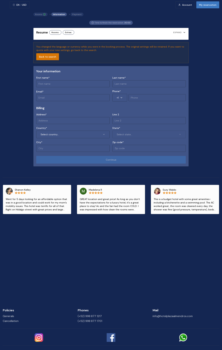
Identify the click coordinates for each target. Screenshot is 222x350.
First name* (43, 77)
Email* (40, 91)
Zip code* (118, 142)
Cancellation (11, 321)
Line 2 (115, 114)
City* (39, 142)
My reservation (207, 4)
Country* (41, 128)
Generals (8, 316)
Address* (41, 114)
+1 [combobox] (120, 97)
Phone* (116, 91)
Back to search (47, 56)
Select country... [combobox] (73, 134)
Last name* (119, 77)
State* (116, 128)
